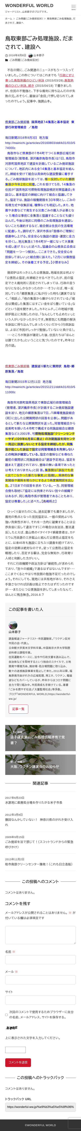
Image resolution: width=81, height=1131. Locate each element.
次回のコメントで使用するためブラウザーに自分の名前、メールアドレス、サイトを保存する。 (41, 1015)
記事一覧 (18, 709)
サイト (9, 992)
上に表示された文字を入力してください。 (33, 1038)
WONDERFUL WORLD (29, 5)
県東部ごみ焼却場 (17, 366)
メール (11, 971)
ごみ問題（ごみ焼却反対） (25, 60)
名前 (10, 951)
